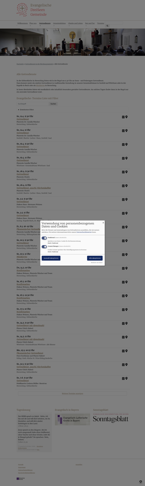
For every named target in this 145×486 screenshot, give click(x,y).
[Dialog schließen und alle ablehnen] (103, 221)
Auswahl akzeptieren (51, 258)
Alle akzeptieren (95, 258)
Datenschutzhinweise (84, 232)
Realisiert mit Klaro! (97, 262)
